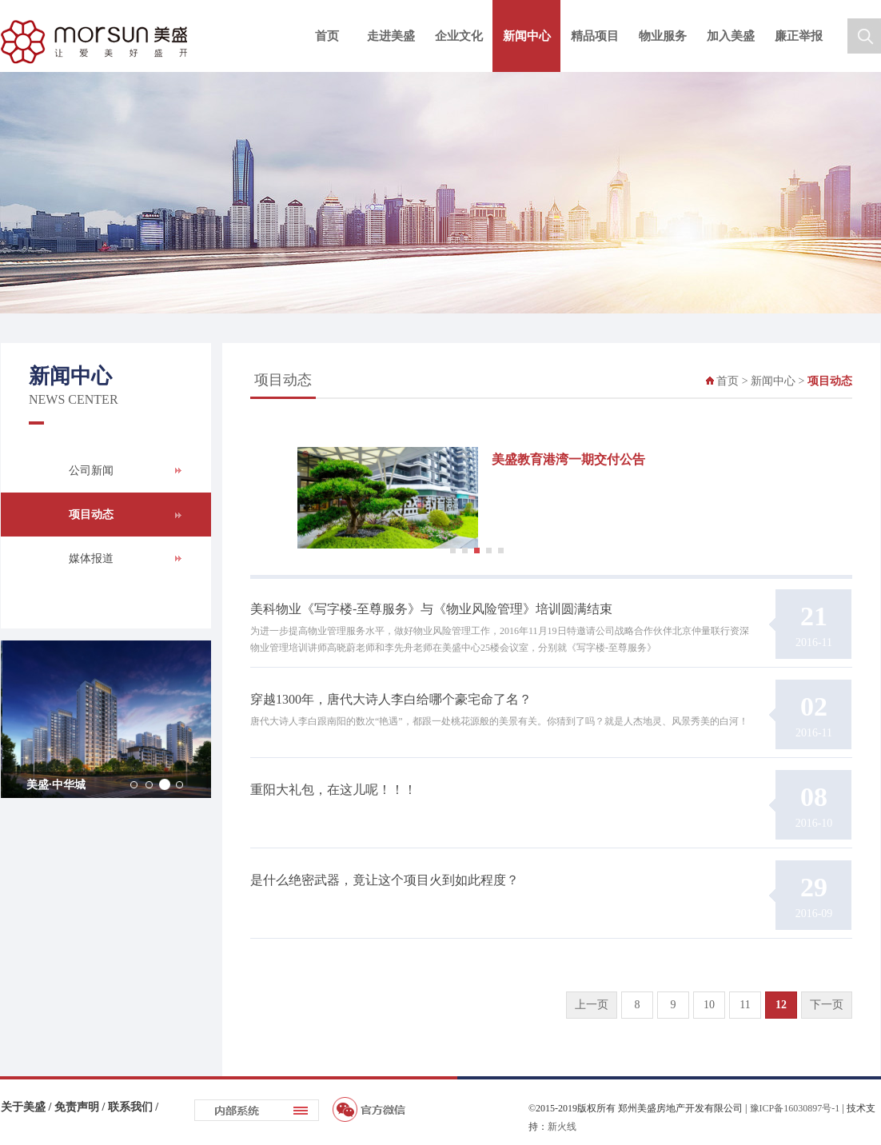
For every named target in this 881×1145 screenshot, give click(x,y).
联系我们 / (133, 1107)
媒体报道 (91, 559)
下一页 (826, 1005)
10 (709, 1005)
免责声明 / (81, 1107)
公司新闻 (91, 471)
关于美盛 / (27, 1107)
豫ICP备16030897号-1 (795, 1108)
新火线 (562, 1126)
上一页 (591, 1005)
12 (781, 1005)
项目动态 (91, 515)
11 (744, 1005)
